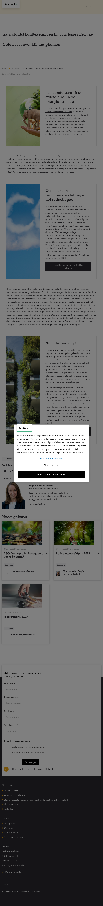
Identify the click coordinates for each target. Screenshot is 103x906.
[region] (51, 453)
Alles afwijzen (52, 465)
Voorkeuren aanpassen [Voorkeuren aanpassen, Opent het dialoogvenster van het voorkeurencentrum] (51, 458)
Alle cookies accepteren (51, 474)
